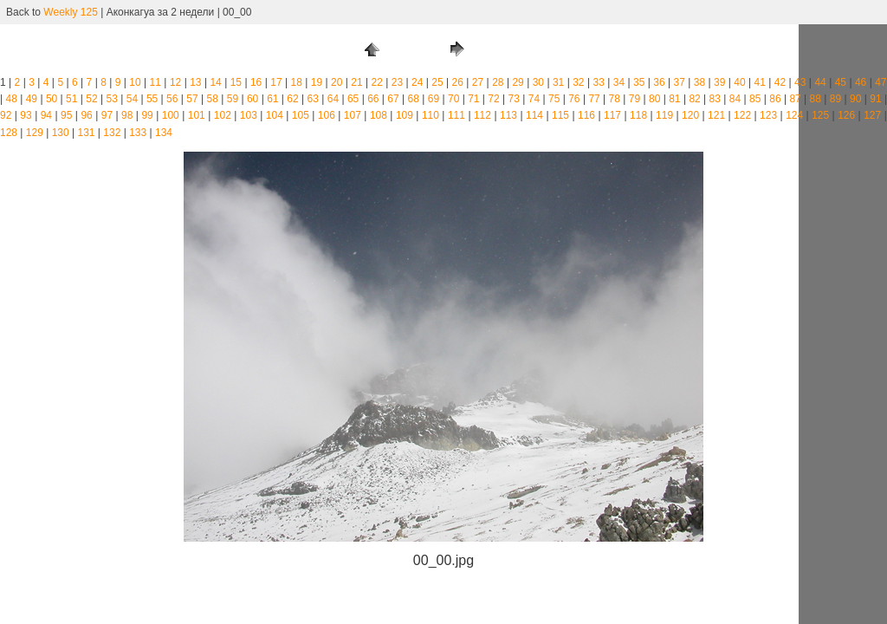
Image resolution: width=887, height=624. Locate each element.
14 (215, 82)
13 (195, 82)
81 (674, 99)
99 (146, 115)
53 (112, 99)
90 (855, 99)
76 (573, 99)
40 (739, 82)
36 (658, 82)
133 (137, 133)
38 (699, 82)
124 (794, 115)
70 (453, 99)
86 (774, 99)
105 (300, 115)
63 (313, 99)
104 (274, 115)
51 (71, 99)
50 (51, 99)
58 (212, 99)
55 (152, 99)
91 (875, 99)
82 (694, 99)
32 (578, 82)
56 (172, 99)
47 (880, 82)
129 (34, 133)
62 (292, 99)
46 (860, 82)
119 (664, 115)
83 (715, 99)
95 (66, 115)
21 (356, 82)
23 (397, 82)
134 (163, 133)
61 (272, 99)
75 (554, 99)
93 (25, 115)
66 (373, 99)
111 (456, 115)
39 (719, 82)
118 (638, 115)
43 (800, 82)
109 (404, 115)
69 (433, 99)
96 (86, 115)
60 (252, 99)
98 (127, 115)
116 (586, 115)
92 (5, 115)
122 (742, 115)
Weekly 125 (70, 12)
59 (232, 99)
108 (378, 115)
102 (222, 115)
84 (735, 99)
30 (538, 82)
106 (326, 115)
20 (336, 82)
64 (333, 99)
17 (276, 82)
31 (558, 82)
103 (248, 115)
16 (256, 82)
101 (196, 115)
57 (191, 99)
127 (872, 115)
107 (352, 115)
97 (107, 115)
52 (91, 99)
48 (10, 99)
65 (353, 99)
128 (8, 133)
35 (638, 82)
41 (760, 82)
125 (820, 115)
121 (716, 115)
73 (514, 99)
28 (497, 82)
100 (170, 115)
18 (295, 82)
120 (690, 115)
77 (593, 99)
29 (517, 82)
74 (534, 99)
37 (679, 82)
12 (175, 82)
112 (482, 115)
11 (155, 82)
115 (560, 115)
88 (815, 99)
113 (508, 115)
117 (612, 115)
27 (477, 82)
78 (614, 99)
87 (794, 99)
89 (835, 99)
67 (392, 99)
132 (111, 133)
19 (316, 82)
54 (132, 99)
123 (768, 115)
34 (619, 82)
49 (31, 99)
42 (780, 82)
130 (60, 133)
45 (840, 82)
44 (819, 82)
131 (85, 133)
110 (430, 115)
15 (236, 82)
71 (473, 99)
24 (417, 82)
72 (493, 99)
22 (377, 82)
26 (457, 82)
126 (846, 115)
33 (598, 82)
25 (437, 82)
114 (534, 115)
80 (654, 99)
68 (413, 99)
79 (634, 99)
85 (755, 99)
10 (134, 82)
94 (46, 115)
